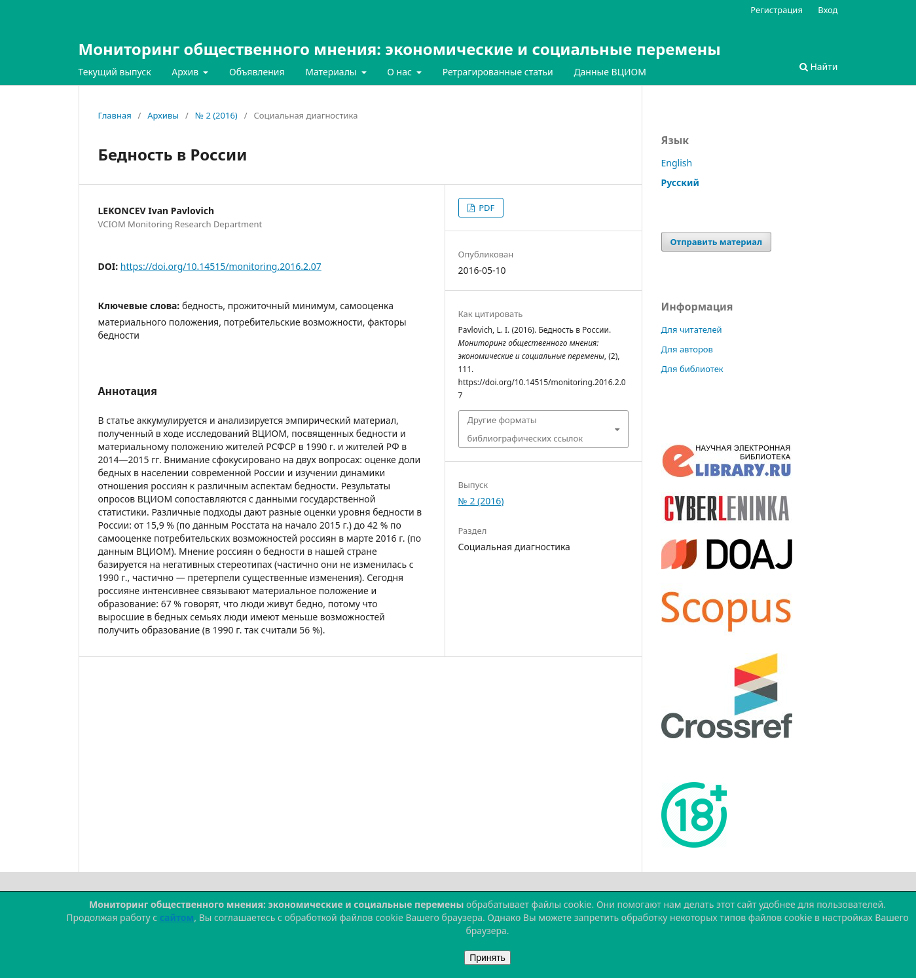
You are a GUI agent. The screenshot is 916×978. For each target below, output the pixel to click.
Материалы (332, 72)
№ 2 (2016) (216, 115)
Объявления (257, 72)
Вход (827, 10)
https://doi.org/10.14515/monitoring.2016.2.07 (220, 266)
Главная (115, 115)
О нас (400, 72)
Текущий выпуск (115, 72)
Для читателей (691, 329)
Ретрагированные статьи (498, 72)
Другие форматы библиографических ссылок (525, 429)
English (677, 163)
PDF (485, 208)
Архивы (163, 115)
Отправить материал (716, 242)
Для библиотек (692, 369)
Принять (487, 957)
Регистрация (776, 10)
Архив (186, 72)
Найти (818, 66)
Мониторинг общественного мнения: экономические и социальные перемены (400, 49)
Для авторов (687, 349)
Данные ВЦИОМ (610, 72)
